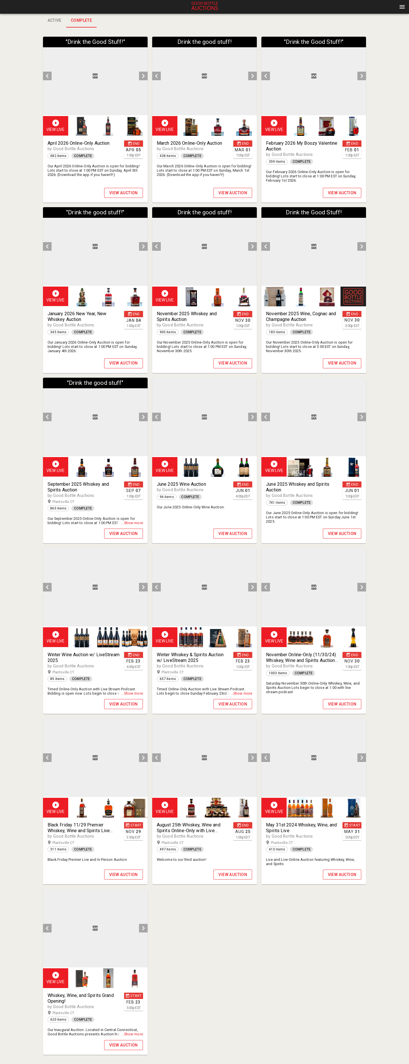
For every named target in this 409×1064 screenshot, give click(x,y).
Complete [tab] (81, 21)
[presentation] (205, 7)
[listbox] (95, 76)
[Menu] (402, 7)
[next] (143, 76)
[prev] (47, 76)
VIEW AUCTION (123, 192)
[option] (95, 76)
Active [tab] (54, 21)
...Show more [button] (132, 523)
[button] (204, 9)
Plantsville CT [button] (69, 501)
